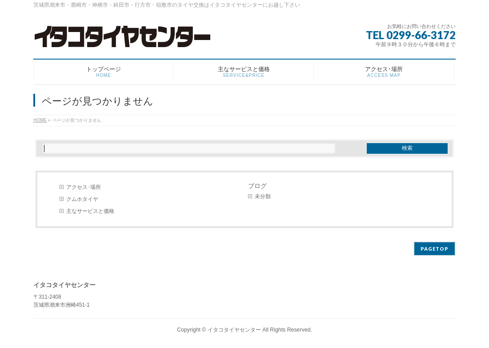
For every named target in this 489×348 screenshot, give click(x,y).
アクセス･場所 (83, 187)
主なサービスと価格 (90, 211)
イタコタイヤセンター (234, 330)
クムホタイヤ (82, 199)
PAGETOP (435, 249)
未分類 (263, 196)
